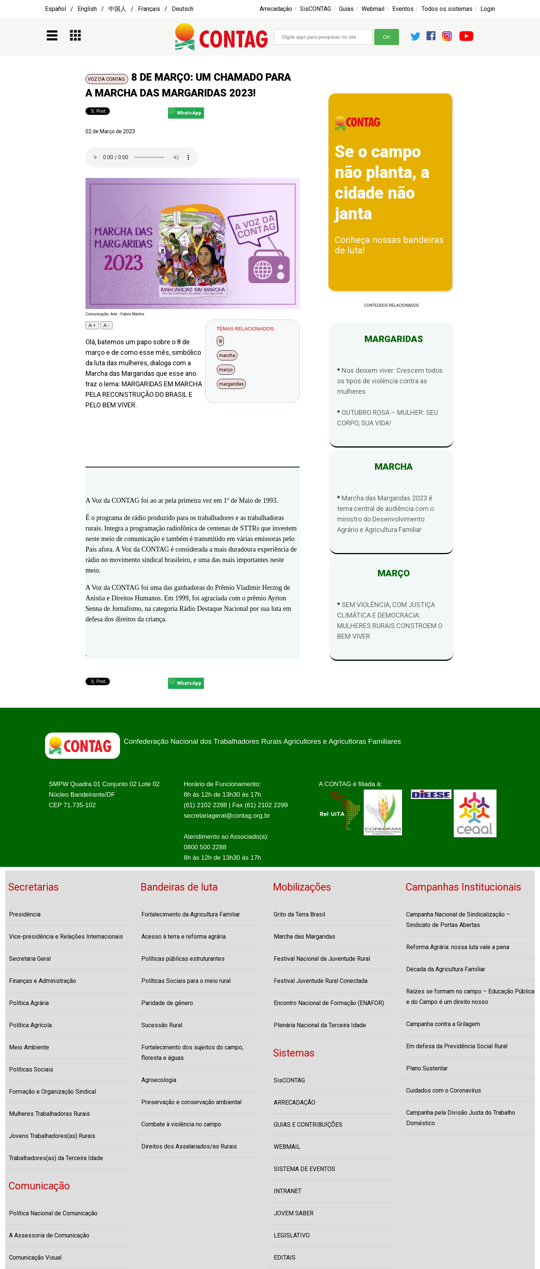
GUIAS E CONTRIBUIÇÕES (308, 1124)
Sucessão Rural (161, 1025)
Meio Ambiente (29, 1047)
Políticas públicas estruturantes (183, 958)
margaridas (231, 384)
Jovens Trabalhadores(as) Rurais (52, 1135)
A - (107, 325)
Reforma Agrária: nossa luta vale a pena (457, 947)
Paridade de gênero (167, 1003)
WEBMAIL (287, 1146)
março (226, 369)
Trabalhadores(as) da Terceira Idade (56, 1158)
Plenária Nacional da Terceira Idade (320, 1025)
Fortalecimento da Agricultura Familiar (190, 914)
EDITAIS (285, 1257)
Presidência (24, 914)
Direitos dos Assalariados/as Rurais (189, 1146)
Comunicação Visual (35, 1257)
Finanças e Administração (42, 980)
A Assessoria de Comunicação (49, 1235)
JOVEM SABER (294, 1213)
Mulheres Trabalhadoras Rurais (49, 1113)
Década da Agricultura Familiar (445, 969)
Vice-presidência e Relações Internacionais (66, 936)
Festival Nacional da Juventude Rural (322, 958)
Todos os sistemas (447, 8)
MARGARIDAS (391, 339)
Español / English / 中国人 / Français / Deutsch (119, 8)
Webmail (373, 8)
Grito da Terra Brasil (299, 914)
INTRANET (288, 1191)
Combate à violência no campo (181, 1124)
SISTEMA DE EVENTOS (304, 1169)
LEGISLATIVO (292, 1235)
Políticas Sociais (31, 1069)
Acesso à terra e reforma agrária (183, 936)
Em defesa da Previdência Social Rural (456, 1046)
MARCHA (391, 466)
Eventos (403, 8)
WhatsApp (185, 112)
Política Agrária (29, 1003)
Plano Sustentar (427, 1068)
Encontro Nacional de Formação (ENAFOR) (329, 1003)
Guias (346, 8)
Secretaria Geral (30, 958)
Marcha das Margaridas (304, 936)
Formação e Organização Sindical (52, 1091)
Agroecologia (158, 1080)
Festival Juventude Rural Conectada (321, 980)
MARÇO (391, 573)
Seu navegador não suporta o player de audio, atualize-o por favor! (142, 157)
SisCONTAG (315, 8)
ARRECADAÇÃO (294, 1102)
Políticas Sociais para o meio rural (186, 980)
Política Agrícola (30, 1025)
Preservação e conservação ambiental (191, 1102)
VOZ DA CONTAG (107, 79)
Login (487, 8)
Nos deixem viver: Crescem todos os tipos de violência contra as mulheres (390, 380)
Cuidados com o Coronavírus (443, 1090)
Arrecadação (276, 8)
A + (92, 325)
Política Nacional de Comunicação (53, 1213)
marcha (227, 355)
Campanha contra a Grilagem (443, 1024)
